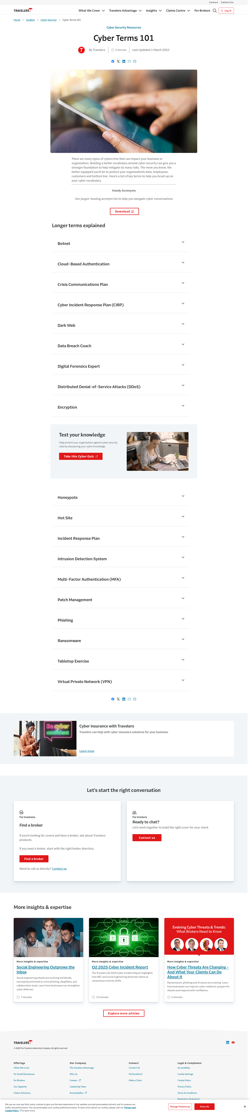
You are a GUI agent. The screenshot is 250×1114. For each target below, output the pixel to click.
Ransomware (69, 641)
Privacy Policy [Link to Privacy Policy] (184, 1087)
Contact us (147, 837)
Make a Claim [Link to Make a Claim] (135, 1080)
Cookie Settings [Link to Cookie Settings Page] (185, 1074)
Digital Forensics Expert (79, 366)
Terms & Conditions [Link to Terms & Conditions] (187, 1093)
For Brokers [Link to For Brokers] (19, 1080)
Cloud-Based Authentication (83, 264)
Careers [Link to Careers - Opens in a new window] (75, 1080)
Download (122, 211)
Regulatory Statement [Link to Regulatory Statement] (189, 1099)
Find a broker (34, 858)
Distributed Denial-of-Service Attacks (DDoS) (99, 387)
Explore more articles (124, 1013)
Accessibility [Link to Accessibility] (184, 1068)
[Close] (244, 1106)
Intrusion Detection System (82, 559)
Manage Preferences (180, 1106)
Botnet (64, 244)
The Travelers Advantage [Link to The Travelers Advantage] (82, 1068)
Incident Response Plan (79, 538)
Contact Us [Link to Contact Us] (134, 1068)
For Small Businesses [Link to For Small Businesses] (24, 1074)
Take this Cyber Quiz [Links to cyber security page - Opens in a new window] (83, 456)
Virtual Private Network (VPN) (85, 682)
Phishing (65, 620)
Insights (30, 20)
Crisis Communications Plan (83, 284)
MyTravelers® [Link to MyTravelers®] (135, 1074)
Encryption (67, 407)
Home (17, 20)
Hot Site (65, 518)
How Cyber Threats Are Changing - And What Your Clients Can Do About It (198, 972)
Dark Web (66, 325)
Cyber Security (49, 20)
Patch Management (75, 600)
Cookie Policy (184, 1080)
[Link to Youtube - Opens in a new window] (233, 1042)
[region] (125, 1107)
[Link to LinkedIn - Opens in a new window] (227, 1042)
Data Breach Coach (74, 346)
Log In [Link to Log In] (226, 11)
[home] (23, 9)
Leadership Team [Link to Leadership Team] (78, 1087)
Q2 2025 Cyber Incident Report (120, 967)
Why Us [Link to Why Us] (73, 1074)
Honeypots (68, 497)
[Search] (215, 10)
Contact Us (227, 2)
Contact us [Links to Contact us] (59, 868)
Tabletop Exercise (73, 661)
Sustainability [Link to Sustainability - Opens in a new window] (78, 1093)
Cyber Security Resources (124, 27)
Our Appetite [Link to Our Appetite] (20, 1087)
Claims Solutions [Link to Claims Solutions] (22, 1093)
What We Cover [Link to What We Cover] (21, 1068)
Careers (213, 2)
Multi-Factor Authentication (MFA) (89, 579)
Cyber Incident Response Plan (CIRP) (91, 305)
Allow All (204, 1106)
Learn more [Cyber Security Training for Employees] (86, 751)
